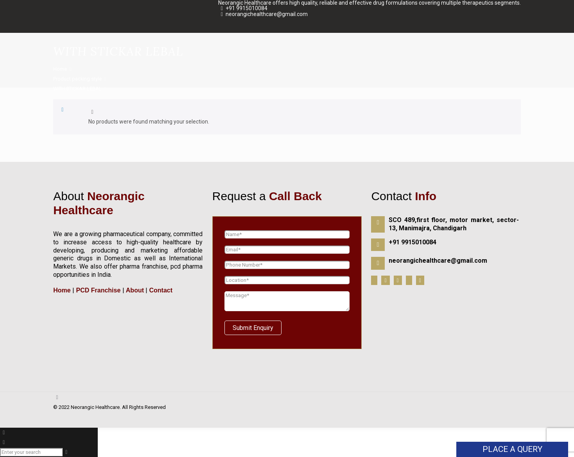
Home (60, 69)
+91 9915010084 (246, 8)
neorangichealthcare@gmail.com (267, 14)
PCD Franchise (98, 290)
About (135, 290)
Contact (159, 290)
